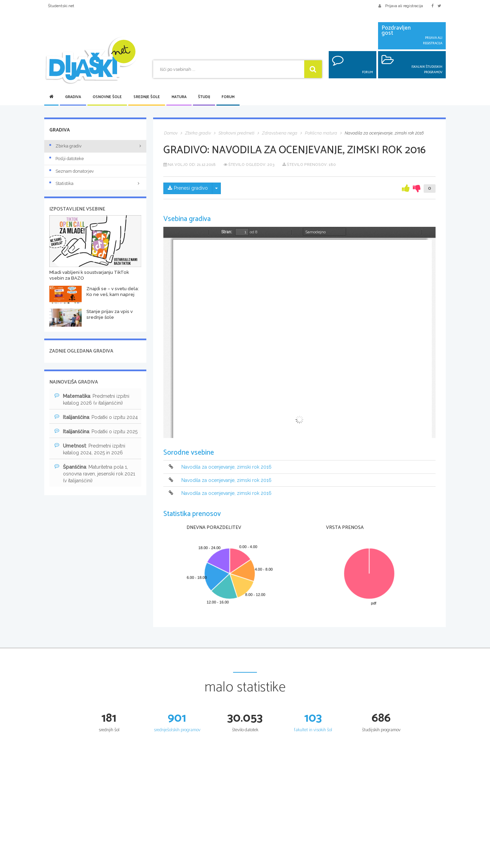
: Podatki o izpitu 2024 (96, 417)
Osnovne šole (107, 97)
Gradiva (73, 97)
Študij (204, 97)
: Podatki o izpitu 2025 (95, 431)
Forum (228, 97)
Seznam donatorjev (71, 171)
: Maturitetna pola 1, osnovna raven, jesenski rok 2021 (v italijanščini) (94, 473)
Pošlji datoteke (66, 158)
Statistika (95, 183)
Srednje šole (146, 97)
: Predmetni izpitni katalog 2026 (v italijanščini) (91, 399)
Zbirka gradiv (65, 145)
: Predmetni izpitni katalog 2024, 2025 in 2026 (89, 448)
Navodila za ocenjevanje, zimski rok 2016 (226, 467)
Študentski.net (61, 5)
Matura (179, 97)
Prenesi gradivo (188, 188)
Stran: (226, 232)
